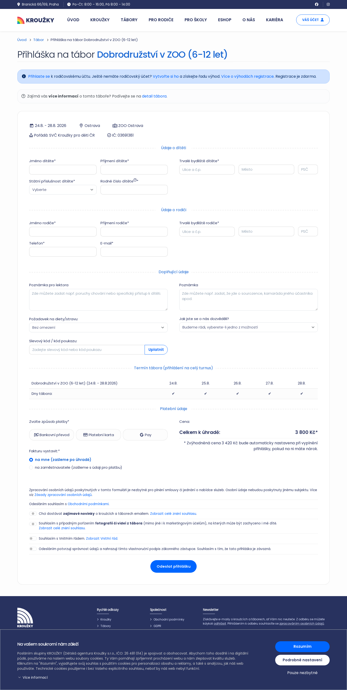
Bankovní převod (51, 434)
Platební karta (98, 434)
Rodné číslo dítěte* (119, 181)
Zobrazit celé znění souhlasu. (62, 528)
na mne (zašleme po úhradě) (62, 459)
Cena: (184, 421)
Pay (145, 434)
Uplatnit (156, 349)
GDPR (157, 626)
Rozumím (303, 646)
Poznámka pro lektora (48, 284)
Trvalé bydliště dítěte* (199, 160)
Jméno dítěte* (42, 160)
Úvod (22, 39)
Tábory (105, 626)
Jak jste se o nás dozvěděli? (204, 318)
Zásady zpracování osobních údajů (63, 495)
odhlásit (220, 624)
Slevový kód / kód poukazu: (53, 340)
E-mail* (106, 243)
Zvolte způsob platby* (49, 421)
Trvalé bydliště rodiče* (199, 222)
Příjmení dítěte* (114, 160)
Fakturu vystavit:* (44, 450)
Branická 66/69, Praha (38, 4)
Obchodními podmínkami (88, 504)
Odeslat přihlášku (173, 566)
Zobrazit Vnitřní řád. (102, 538)
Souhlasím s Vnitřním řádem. (78, 538)
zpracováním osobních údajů (301, 624)
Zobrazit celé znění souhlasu (173, 513)
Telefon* (37, 243)
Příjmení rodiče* (114, 222)
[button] (133, 677)
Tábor (38, 39)
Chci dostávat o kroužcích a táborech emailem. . (118, 513)
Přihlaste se (39, 76)
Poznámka (188, 284)
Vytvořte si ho (166, 76)
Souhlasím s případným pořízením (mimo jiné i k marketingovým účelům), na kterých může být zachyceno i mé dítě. (158, 526)
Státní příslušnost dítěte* (52, 181)
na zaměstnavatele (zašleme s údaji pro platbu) (78, 467)
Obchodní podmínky (168, 619)
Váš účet (313, 19)
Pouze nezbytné (302, 673)
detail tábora (154, 96)
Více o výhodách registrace (247, 76)
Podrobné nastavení (302, 659)
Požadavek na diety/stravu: (53, 318)
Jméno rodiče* (42, 222)
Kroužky (105, 619)
